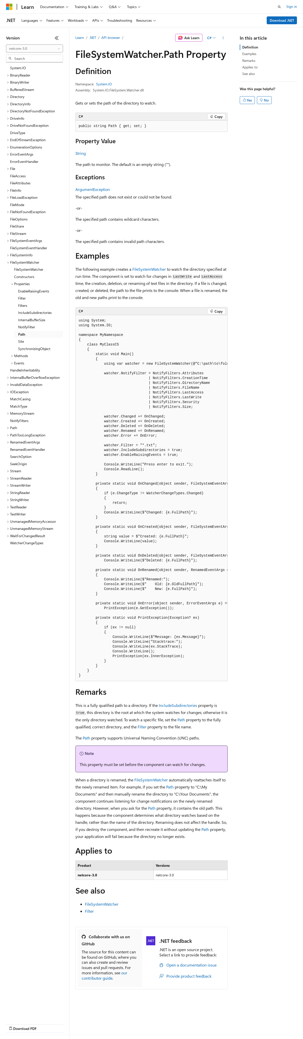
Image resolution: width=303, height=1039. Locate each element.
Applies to (250, 67)
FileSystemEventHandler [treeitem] (28, 247)
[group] (151, 498)
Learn (79, 37)
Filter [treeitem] (22, 298)
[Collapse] (56, 37)
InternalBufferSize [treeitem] (31, 319)
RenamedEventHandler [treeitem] (27, 449)
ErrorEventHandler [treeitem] (24, 161)
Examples (249, 53)
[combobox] (34, 48)
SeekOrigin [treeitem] (18, 463)
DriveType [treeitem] (17, 132)
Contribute (90, 1023)
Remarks (248, 60)
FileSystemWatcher (149, 269)
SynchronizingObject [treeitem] (34, 348)
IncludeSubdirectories (178, 705)
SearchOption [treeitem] (21, 456)
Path (181, 719)
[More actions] (223, 38)
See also (248, 73)
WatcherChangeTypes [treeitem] (26, 542)
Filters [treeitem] (22, 305)
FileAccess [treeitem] (18, 176)
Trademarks (209, 1023)
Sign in (291, 6)
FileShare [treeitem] (17, 226)
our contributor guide (104, 975)
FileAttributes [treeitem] (20, 183)
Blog (68, 1023)
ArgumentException (92, 189)
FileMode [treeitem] (17, 204)
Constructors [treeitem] (24, 276)
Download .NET (282, 20)
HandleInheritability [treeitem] (25, 370)
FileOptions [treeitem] (18, 219)
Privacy (110, 1023)
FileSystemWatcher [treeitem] (28, 269)
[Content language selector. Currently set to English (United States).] (29, 1012)
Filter (142, 726)
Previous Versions (45, 1023)
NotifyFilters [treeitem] (19, 420)
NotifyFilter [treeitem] (26, 327)
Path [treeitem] (21, 334)
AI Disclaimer (16, 1023)
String (80, 153)
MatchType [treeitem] (18, 406)
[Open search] (279, 6)
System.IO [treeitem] (18, 67)
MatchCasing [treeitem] (20, 399)
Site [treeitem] (21, 341)
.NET (92, 37)
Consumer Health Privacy (144, 1023)
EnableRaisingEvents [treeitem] (33, 291)
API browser (110, 37)
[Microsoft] (9, 7)
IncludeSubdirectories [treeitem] (35, 312)
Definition (250, 47)
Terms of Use (184, 1023)
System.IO (104, 84)
